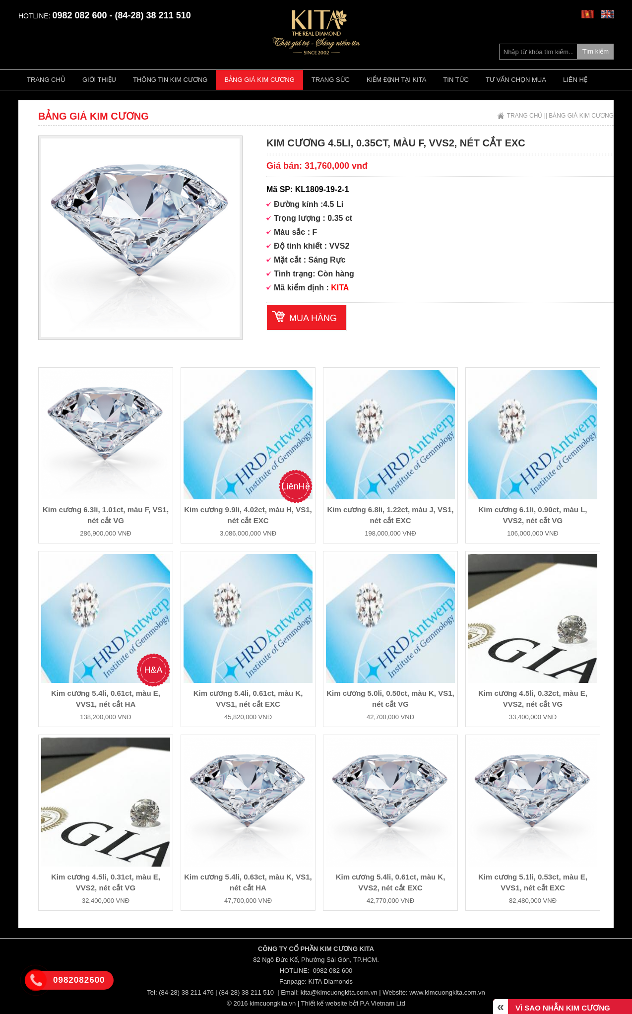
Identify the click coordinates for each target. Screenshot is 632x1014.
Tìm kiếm (595, 51)
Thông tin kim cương (170, 79)
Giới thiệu (99, 79)
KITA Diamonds (331, 981)
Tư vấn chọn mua (516, 79)
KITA (340, 287)
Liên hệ (575, 79)
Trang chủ (46, 79)
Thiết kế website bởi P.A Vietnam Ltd (353, 1003)
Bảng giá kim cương (259, 79)
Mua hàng (313, 318)
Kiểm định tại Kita (396, 79)
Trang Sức (331, 79)
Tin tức (456, 79)
